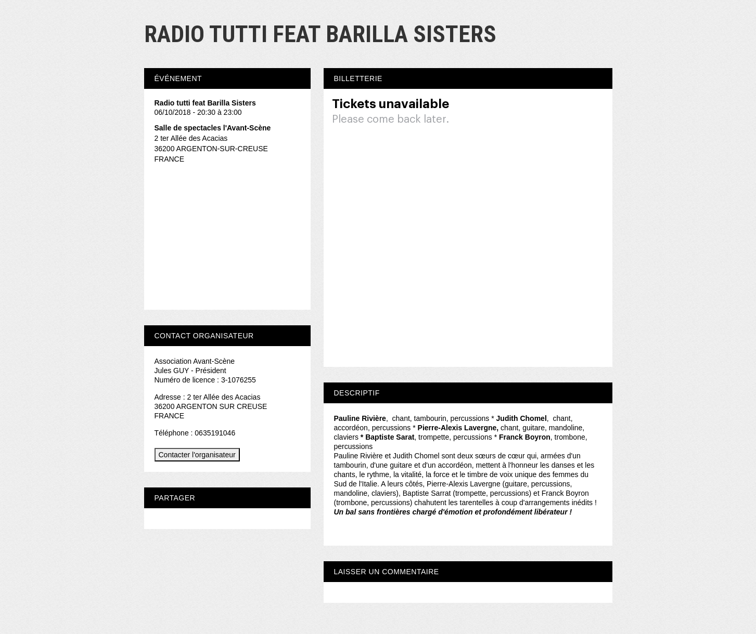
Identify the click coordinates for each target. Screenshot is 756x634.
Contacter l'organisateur (197, 455)
